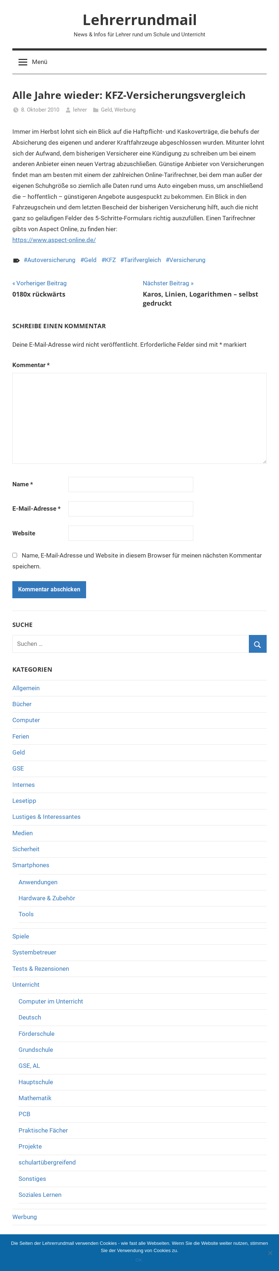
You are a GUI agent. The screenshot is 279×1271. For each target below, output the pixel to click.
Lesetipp (24, 800)
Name (22, 484)
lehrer (80, 109)
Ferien (20, 736)
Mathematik (35, 1098)
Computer (26, 720)
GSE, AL (29, 1065)
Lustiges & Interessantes (46, 816)
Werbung (125, 109)
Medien (22, 833)
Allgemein (26, 688)
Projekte (30, 1146)
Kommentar (31, 365)
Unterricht (26, 984)
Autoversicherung (51, 260)
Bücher (22, 704)
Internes (23, 784)
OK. (139, 1260)
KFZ (110, 260)
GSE (18, 768)
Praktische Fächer (43, 1130)
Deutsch (30, 1017)
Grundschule (36, 1049)
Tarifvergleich (142, 260)
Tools (26, 914)
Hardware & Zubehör (47, 898)
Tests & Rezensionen (40, 968)
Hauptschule (36, 1082)
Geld (106, 109)
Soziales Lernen (40, 1194)
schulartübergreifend (47, 1162)
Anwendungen (38, 882)
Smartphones (30, 865)
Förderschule (36, 1033)
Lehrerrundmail (139, 19)
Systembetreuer (34, 952)
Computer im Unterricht (51, 1001)
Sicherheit (26, 849)
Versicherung (187, 260)
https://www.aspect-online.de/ (54, 240)
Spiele (20, 936)
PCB (25, 1114)
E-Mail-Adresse (36, 508)
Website (23, 533)
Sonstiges (32, 1178)
